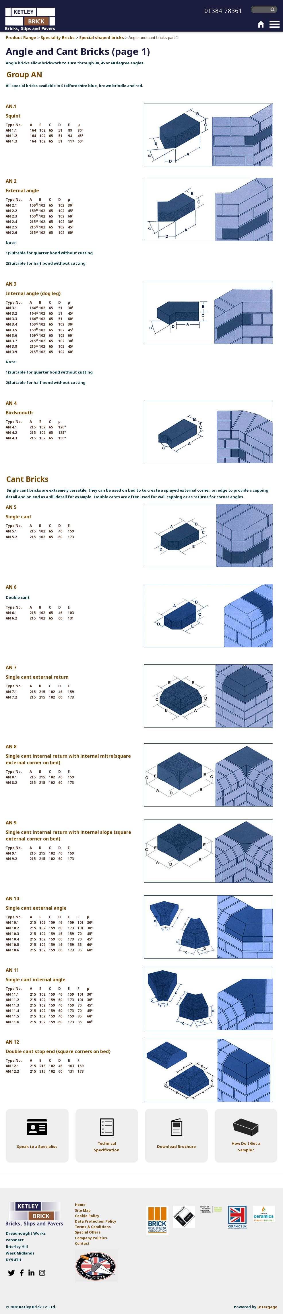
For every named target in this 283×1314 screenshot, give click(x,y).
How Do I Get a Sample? (246, 1147)
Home (80, 1204)
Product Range (21, 37)
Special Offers (87, 1232)
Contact (82, 1243)
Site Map (83, 1210)
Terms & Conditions (93, 1226)
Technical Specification (106, 1147)
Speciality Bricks (58, 37)
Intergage (267, 1306)
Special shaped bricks (101, 37)
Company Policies (91, 1238)
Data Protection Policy (96, 1221)
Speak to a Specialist (37, 1146)
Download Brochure (176, 1146)
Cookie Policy (87, 1215)
